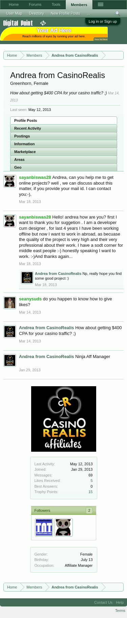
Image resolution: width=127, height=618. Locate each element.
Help (120, 602)
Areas (19, 159)
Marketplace (25, 152)
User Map (14, 13)
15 (90, 492)
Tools (56, 4)
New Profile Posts (65, 13)
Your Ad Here (100, 39)
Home (14, 4)
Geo (17, 167)
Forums (35, 4)
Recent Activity (27, 128)
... (88, 13)
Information (24, 144)
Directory (36, 13)
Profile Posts (25, 120)
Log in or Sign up (103, 21)
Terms (120, 610)
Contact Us (103, 602)
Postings (22, 136)
